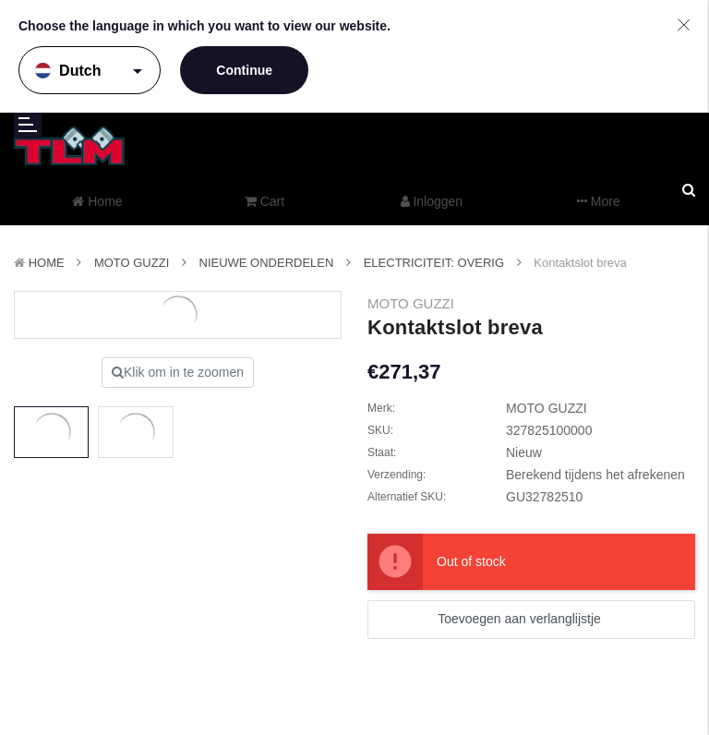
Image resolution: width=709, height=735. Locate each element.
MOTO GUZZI (131, 263)
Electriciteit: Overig (434, 263)
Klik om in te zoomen (178, 372)
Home (47, 263)
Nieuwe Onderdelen (266, 263)
